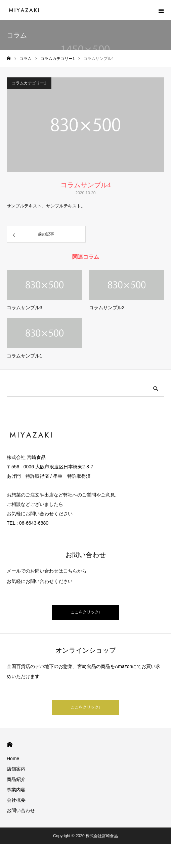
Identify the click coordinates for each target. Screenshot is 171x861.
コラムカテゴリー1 (29, 83)
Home (13, 758)
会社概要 (16, 800)
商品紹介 (16, 779)
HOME (9, 744)
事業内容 (16, 789)
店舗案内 (16, 769)
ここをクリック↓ (86, 612)
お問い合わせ (21, 810)
